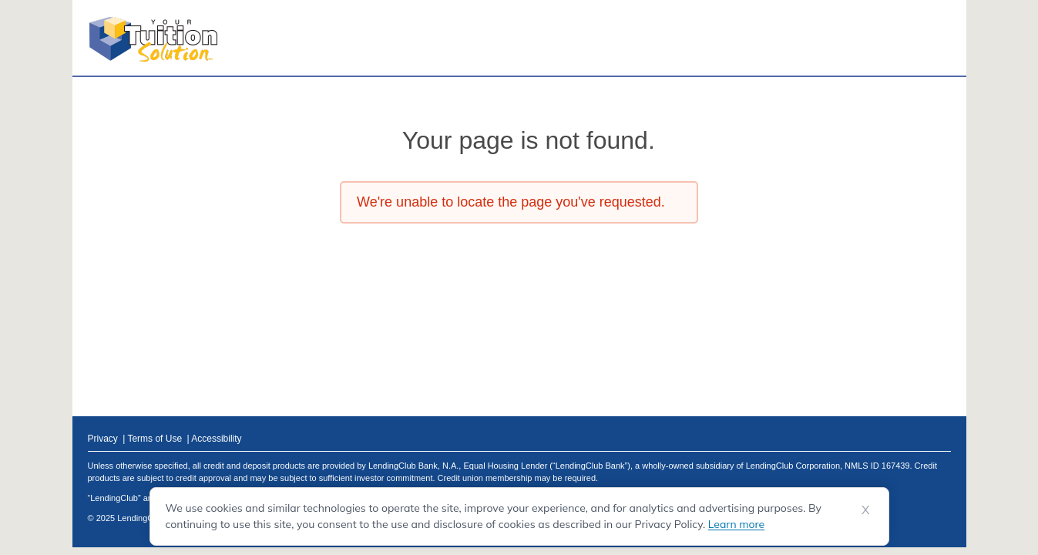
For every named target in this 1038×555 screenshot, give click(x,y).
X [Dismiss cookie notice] (865, 509)
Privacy (104, 438)
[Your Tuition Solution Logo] (153, 39)
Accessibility (216, 438)
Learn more (736, 524)
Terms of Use (155, 438)
